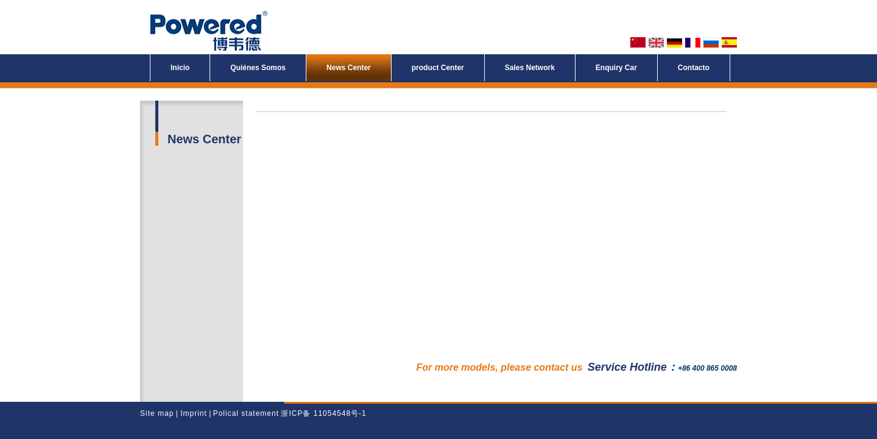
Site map (157, 413)
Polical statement (246, 413)
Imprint (192, 413)
